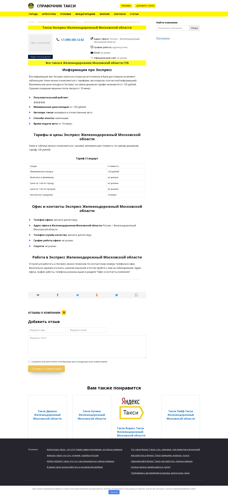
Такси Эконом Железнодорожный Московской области (180, 453)
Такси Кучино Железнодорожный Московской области (92, 414)
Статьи (134, 14)
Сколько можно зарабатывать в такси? (151, 466)
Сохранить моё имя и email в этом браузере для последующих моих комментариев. (69, 361)
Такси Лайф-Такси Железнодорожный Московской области (180, 414)
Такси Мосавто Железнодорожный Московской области (136, 453)
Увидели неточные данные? (40, 57)
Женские (105, 14)
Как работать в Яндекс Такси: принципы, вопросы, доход (160, 455)
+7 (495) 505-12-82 (72, 39)
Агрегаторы (49, 14)
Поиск (194, 28)
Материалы (163, 38)
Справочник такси (56, 5)
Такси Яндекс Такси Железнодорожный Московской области (131, 431)
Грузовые (65, 14)
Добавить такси (145, 5)
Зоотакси (120, 14)
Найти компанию (167, 22)
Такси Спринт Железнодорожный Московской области (47, 453)
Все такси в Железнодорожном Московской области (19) (87, 63)
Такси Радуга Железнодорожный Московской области (92, 453)
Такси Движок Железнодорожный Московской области (47, 414)
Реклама (126, 5)
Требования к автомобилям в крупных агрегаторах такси (160, 472)
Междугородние (85, 14)
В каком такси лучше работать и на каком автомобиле (75, 466)
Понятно (114, 492)
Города (33, 14)
